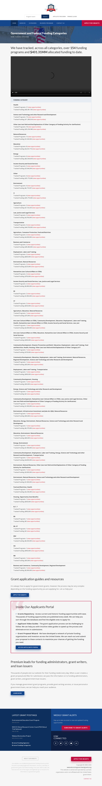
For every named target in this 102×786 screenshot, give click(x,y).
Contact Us (60, 23)
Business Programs (46, 23)
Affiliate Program (59, 16)
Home (14, 23)
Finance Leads (72, 16)
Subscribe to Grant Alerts (76, 728)
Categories (32, 23)
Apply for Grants (91, 23)
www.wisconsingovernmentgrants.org (79, 767)
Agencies (22, 23)
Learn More (17, 693)
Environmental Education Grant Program (25, 720)
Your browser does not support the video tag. (51, 76)
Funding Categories (22, 37)
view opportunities (34, 107)
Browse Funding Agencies (20, 743)
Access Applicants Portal (28, 647)
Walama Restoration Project (21, 736)
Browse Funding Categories (21, 745)
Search (45, 16)
